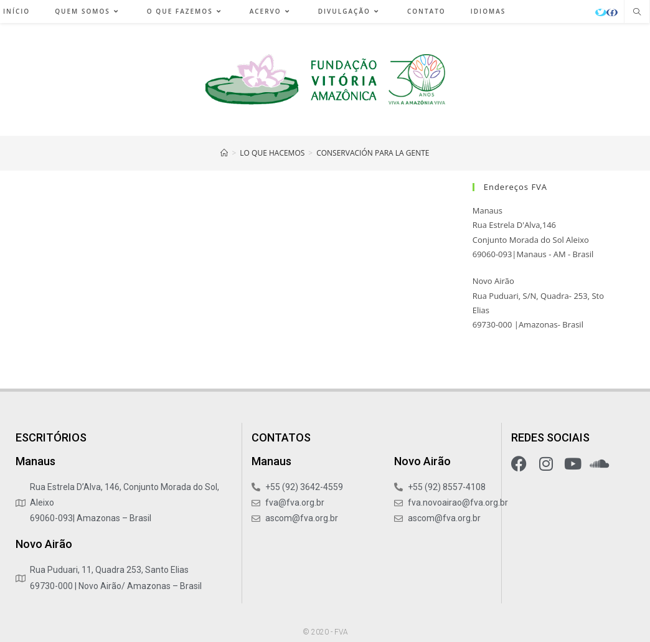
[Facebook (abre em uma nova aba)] (612, 12)
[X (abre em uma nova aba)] (600, 12)
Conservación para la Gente (372, 153)
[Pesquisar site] (637, 12)
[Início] (224, 153)
